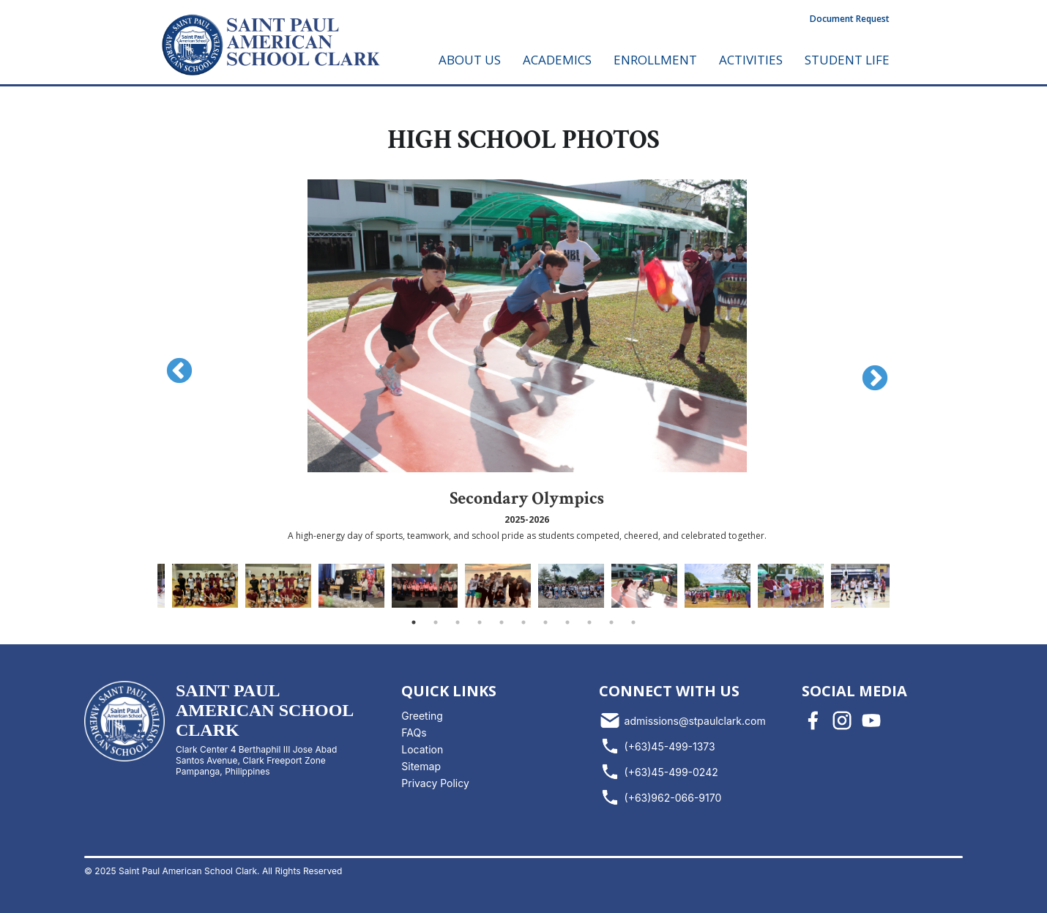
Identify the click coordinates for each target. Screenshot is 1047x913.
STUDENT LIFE (847, 59)
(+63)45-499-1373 (657, 746)
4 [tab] (479, 622)
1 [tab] (413, 622)
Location (422, 749)
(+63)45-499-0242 (658, 772)
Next (867, 372)
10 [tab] (611, 622)
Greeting (422, 715)
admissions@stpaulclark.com (682, 720)
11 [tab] (633, 622)
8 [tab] (567, 622)
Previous (172, 364)
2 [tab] (435, 622)
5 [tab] (501, 622)
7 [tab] (545, 622)
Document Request (850, 18)
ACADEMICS (557, 59)
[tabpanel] (644, 586)
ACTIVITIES (751, 59)
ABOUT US (470, 59)
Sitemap (421, 766)
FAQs (413, 732)
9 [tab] (589, 622)
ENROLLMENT (655, 59)
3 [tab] (457, 622)
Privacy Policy (435, 783)
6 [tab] (523, 622)
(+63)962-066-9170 (660, 797)
